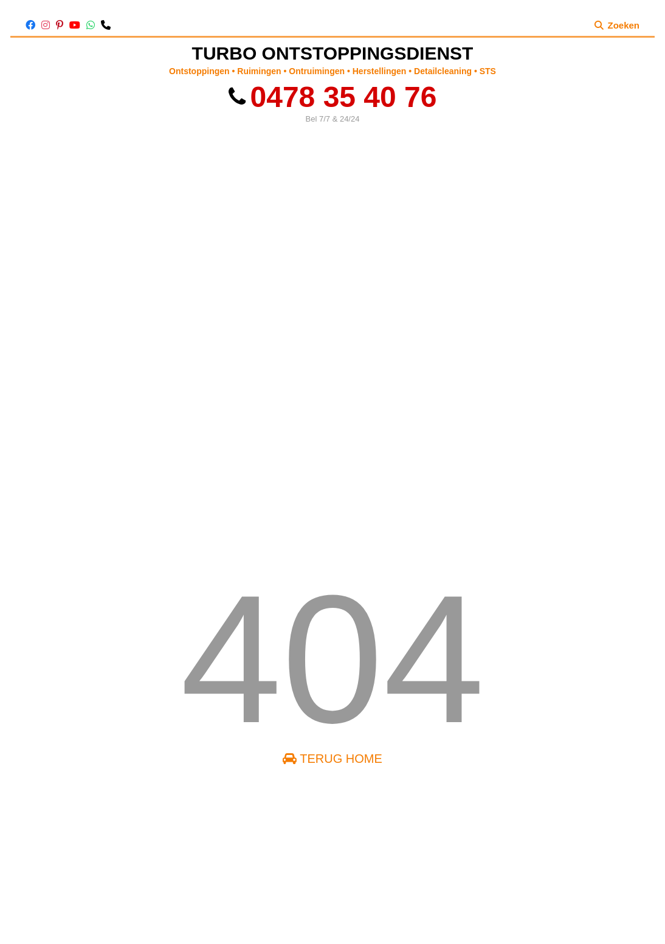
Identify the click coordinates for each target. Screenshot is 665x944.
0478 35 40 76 (333, 97)
